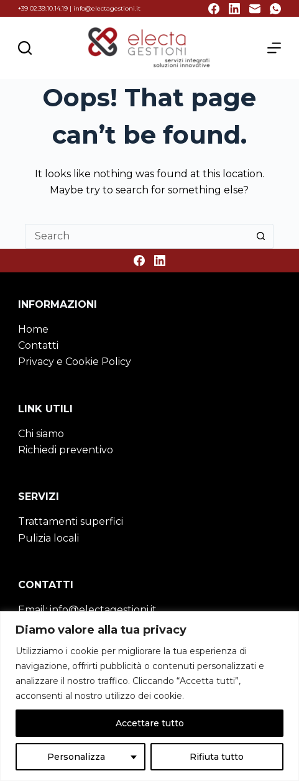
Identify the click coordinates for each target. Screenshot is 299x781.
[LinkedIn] (234, 8)
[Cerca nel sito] (25, 48)
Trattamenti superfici (70, 521)
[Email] (254, 8)
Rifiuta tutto (217, 756)
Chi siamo (41, 434)
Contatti (38, 345)
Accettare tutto (150, 723)
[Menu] (274, 48)
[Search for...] (137, 236)
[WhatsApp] (275, 8)
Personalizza (76, 756)
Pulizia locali (48, 538)
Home (33, 329)
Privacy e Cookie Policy (74, 361)
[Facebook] (213, 8)
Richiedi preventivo (65, 450)
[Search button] (261, 236)
